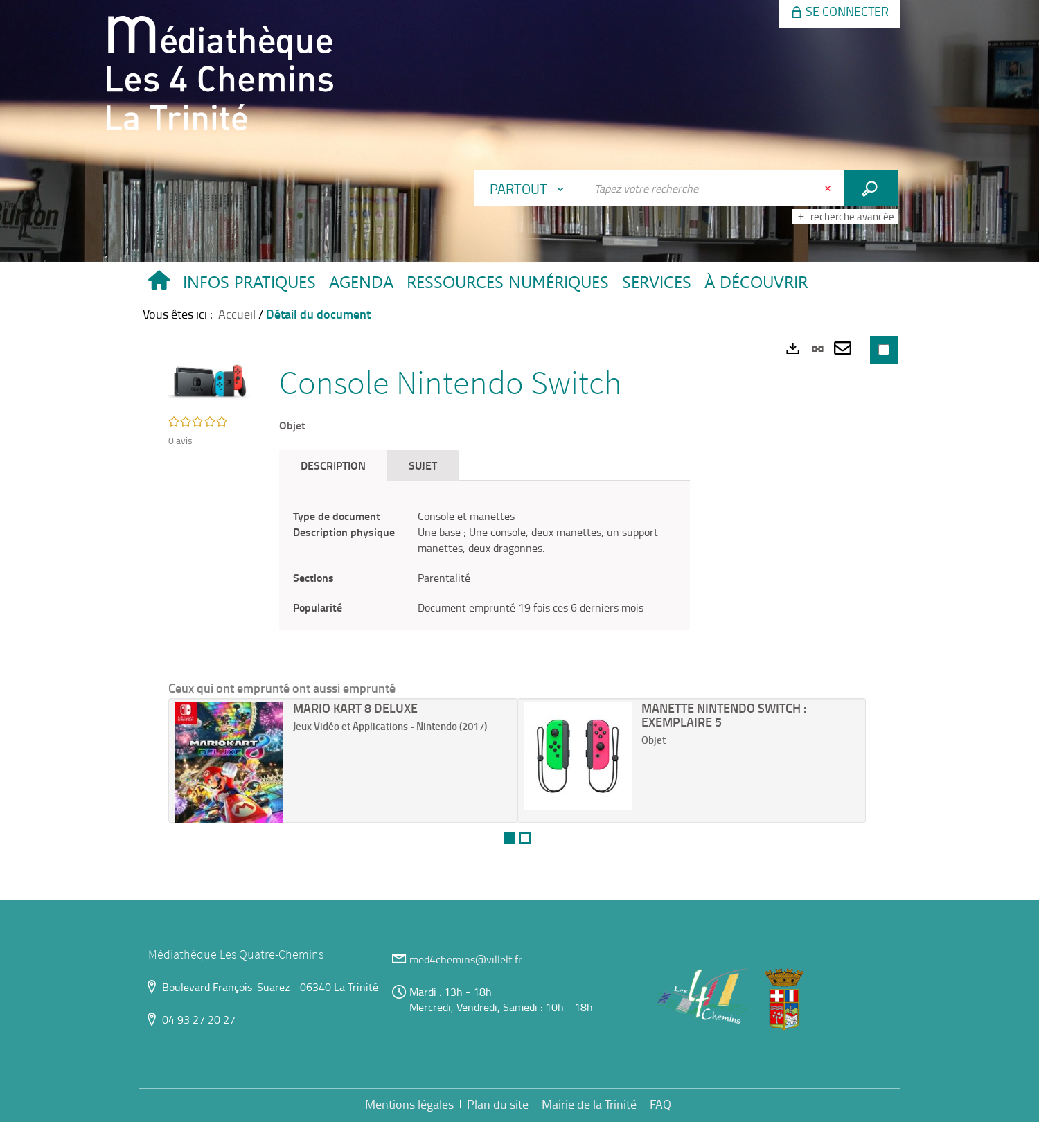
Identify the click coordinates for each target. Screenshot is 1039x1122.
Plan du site (498, 1104)
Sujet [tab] (423, 465)
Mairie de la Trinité (589, 1104)
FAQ (660, 1104)
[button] (249, 285)
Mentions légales (409, 1104)
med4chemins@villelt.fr (465, 959)
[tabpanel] (484, 561)
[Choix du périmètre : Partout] (530, 188)
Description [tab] (333, 465)
